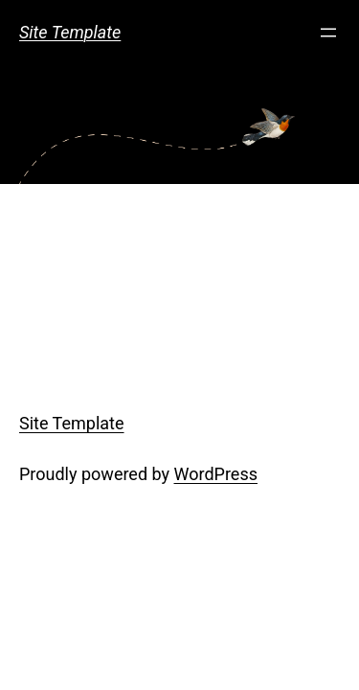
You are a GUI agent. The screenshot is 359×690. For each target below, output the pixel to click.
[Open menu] (328, 32)
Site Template (70, 32)
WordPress (216, 474)
